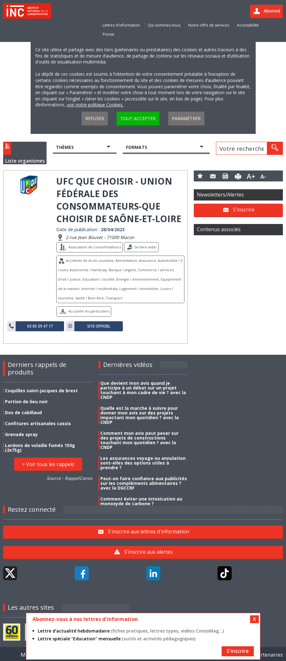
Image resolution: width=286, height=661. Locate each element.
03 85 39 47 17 (40, 326)
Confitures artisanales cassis (38, 423)
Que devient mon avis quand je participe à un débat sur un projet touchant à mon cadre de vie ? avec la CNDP (143, 390)
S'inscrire (243, 209)
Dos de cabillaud (23, 412)
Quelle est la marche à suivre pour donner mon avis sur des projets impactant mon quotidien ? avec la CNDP (139, 415)
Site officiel (98, 326)
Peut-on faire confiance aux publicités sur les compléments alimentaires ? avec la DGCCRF (143, 483)
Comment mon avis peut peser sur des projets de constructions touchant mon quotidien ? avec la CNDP (139, 440)
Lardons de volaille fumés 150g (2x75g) (40, 447)
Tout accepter (138, 118)
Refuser (94, 118)
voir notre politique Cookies (95, 105)
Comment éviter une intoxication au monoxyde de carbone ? (141, 501)
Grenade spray (21, 434)
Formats (136, 147)
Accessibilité (248, 25)
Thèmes (65, 147)
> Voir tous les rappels (48, 464)
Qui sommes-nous (164, 25)
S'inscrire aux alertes (148, 551)
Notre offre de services (208, 25)
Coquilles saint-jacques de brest (41, 391)
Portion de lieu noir (26, 401)
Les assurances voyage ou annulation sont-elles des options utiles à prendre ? (143, 462)
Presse (108, 34)
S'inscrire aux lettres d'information (148, 531)
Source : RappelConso (69, 478)
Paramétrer (186, 118)
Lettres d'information (121, 25)
